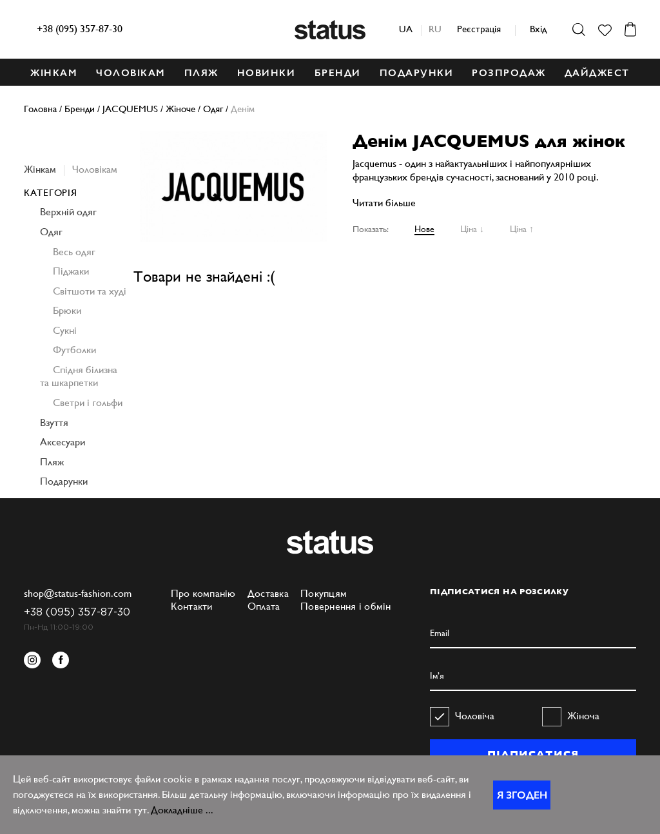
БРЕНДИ (338, 73)
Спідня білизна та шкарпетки (78, 376)
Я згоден (522, 795)
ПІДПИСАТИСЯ (532, 754)
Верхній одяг (68, 212)
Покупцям (323, 593)
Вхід (538, 28)
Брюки (67, 310)
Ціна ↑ (522, 229)
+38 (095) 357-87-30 (79, 29)
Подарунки (64, 481)
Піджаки (71, 271)
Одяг (51, 232)
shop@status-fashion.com (77, 593)
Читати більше (384, 203)
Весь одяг (74, 252)
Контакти (192, 606)
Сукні (65, 330)
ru (435, 28)
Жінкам (40, 169)
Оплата (264, 606)
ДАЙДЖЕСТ (597, 73)
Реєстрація (479, 28)
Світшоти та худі (89, 291)
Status (330, 29)
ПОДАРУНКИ (417, 73)
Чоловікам (94, 169)
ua (405, 28)
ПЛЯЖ (201, 73)
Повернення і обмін (345, 606)
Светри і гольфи (87, 402)
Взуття (54, 422)
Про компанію (203, 593)
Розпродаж (509, 73)
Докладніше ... (182, 810)
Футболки (74, 350)
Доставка (268, 593)
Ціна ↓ (472, 229)
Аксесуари (62, 442)
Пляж (52, 462)
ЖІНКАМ (53, 73)
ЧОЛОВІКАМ (131, 73)
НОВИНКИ (266, 73)
